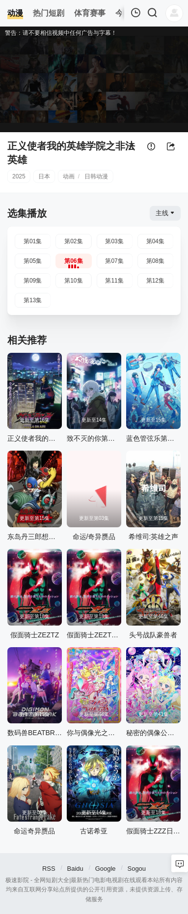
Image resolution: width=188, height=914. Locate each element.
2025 (19, 176)
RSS (48, 868)
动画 (69, 176)
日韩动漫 (96, 176)
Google (105, 868)
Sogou (136, 868)
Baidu (75, 868)
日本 (44, 176)
